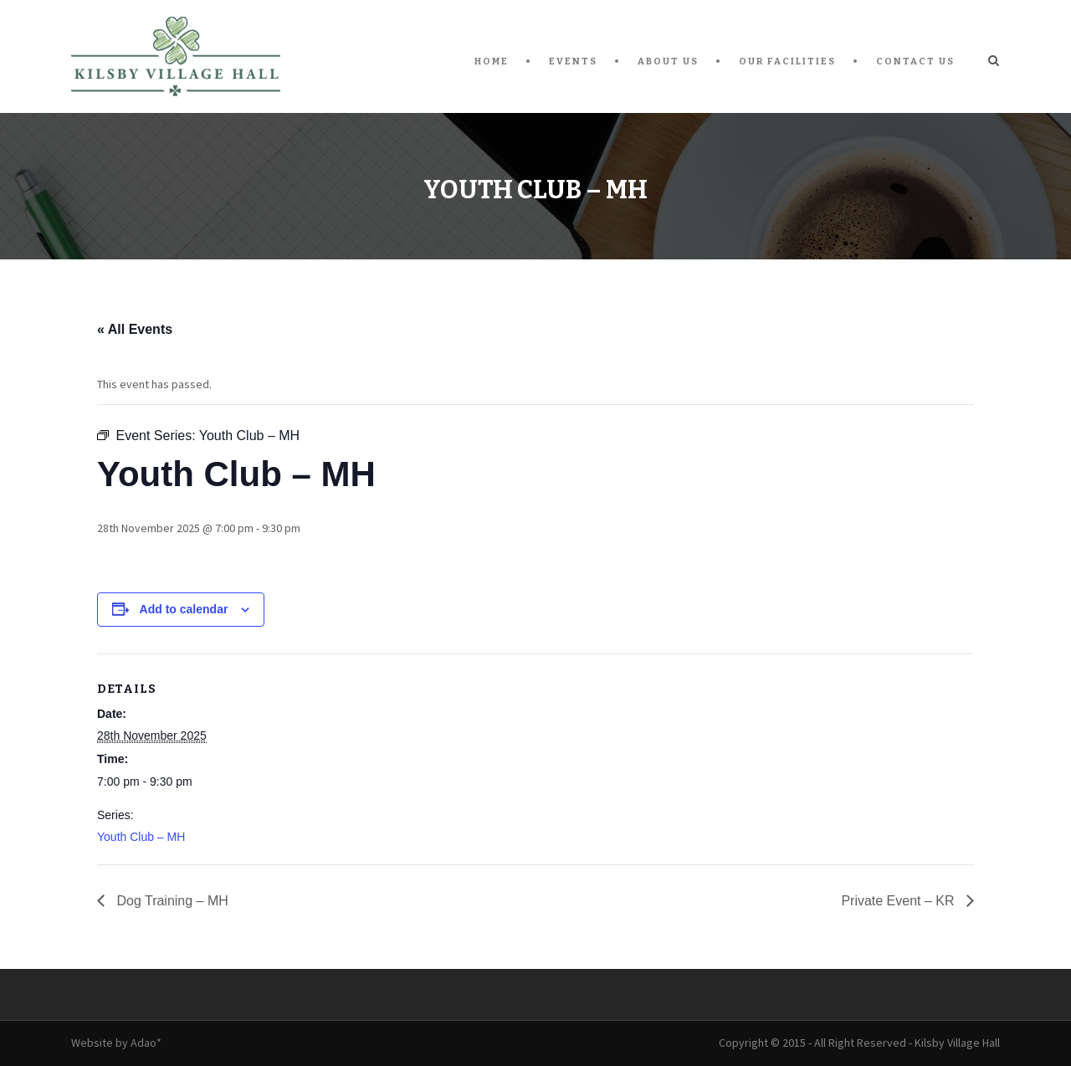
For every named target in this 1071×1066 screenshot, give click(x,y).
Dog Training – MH (170, 901)
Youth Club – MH (141, 836)
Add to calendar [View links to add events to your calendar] (184, 609)
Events (573, 61)
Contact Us (915, 61)
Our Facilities (787, 61)
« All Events (134, 329)
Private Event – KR (899, 901)
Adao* (146, 1042)
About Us (668, 61)
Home (491, 61)
